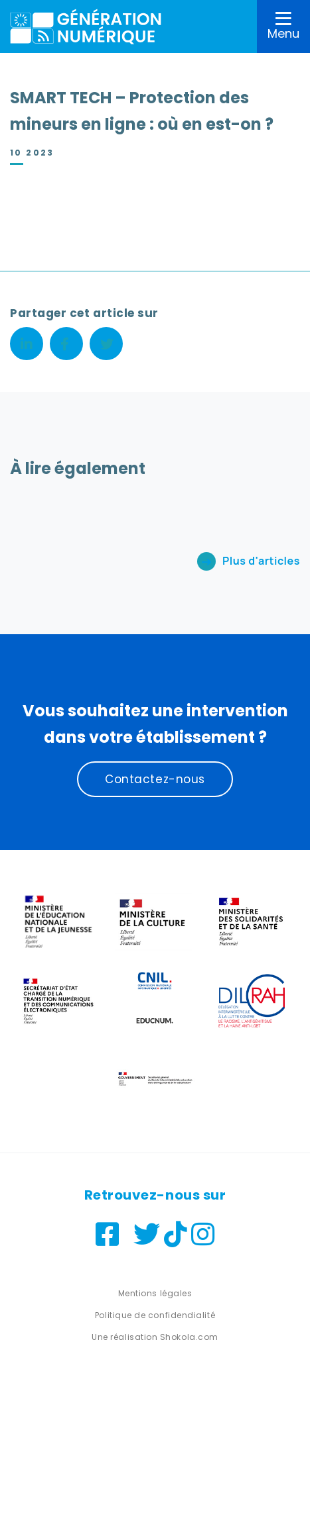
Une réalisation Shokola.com (155, 1337)
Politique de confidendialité (155, 1315)
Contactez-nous (155, 779)
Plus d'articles (261, 560)
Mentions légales (155, 1293)
